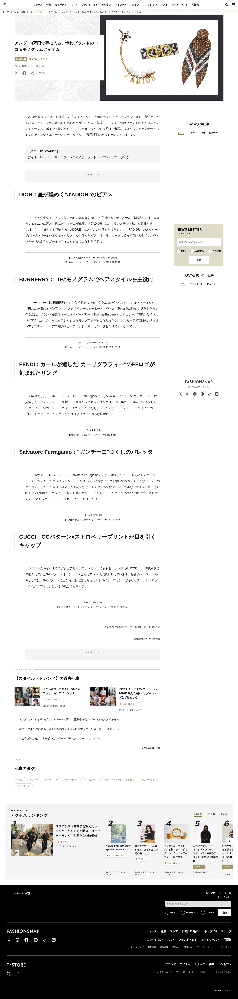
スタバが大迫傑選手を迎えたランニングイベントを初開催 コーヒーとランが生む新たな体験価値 (78, 831)
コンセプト (224, 964)
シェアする (37, 73)
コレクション (150, 4)
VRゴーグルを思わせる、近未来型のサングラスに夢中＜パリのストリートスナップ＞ (69, 729)
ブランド (170, 964)
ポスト (164, 4)
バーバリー (53, 157)
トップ (6, 12)
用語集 (195, 4)
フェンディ (70, 157)
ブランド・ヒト (89, 4)
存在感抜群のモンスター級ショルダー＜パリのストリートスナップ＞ (59, 738)
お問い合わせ (225, 947)
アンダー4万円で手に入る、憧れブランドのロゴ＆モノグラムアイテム (107, 12)
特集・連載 (19, 12)
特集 (48, 4)
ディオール (35, 157)
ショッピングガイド (163, 972)
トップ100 (120, 4)
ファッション (36, 12)
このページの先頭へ (19, 893)
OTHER (217, 251)
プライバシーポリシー (206, 947)
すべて (181, 132)
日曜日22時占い (191, 931)
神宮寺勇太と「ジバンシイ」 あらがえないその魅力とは (146, 850)
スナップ (134, 4)
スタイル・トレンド (58, 12)
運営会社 (176, 947)
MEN (183, 251)
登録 (198, 259)
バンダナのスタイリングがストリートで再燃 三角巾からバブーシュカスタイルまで (69, 719)
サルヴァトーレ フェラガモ (99, 157)
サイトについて (137, 947)
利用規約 (188, 947)
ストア (74, 4)
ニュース (37, 4)
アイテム (185, 964)
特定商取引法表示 (223, 972)
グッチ (125, 157)
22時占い (106, 4)
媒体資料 (164, 947)
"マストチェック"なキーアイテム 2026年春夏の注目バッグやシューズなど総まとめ (140, 693)
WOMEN (199, 251)
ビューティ (61, 4)
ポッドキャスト (180, 4)
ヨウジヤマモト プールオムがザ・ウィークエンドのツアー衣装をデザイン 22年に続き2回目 (205, 853)
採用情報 (152, 947)
